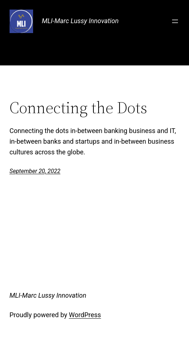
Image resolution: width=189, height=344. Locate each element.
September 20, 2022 (35, 171)
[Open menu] (175, 21)
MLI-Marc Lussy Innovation (80, 21)
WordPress (85, 315)
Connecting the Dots (78, 107)
